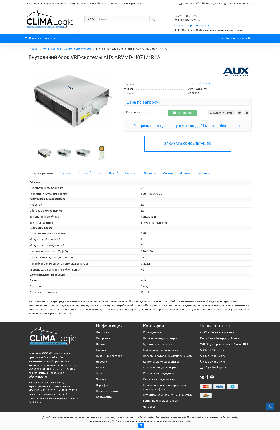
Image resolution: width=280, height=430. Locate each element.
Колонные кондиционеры (159, 367)
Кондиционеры (152, 332)
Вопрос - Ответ (108, 172)
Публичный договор (109, 355)
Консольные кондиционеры (161, 361)
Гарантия (131, 173)
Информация (134, 3)
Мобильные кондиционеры (160, 349)
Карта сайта (104, 396)
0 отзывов (205, 83)
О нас (99, 373)
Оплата (168, 173)
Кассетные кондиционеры (160, 379)
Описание (65, 173)
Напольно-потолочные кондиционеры (167, 355)
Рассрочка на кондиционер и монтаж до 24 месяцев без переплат (187, 126)
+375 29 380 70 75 (214, 361)
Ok (141, 425)
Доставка (150, 173)
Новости (101, 361)
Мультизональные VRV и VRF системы (67, 48)
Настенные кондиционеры (160, 338)
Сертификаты (105, 385)
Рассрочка (204, 173)
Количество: (134, 112)
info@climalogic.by (215, 367)
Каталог (52, 37)
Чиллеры (149, 406)
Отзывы (85, 172)
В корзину (183, 112)
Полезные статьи (107, 390)
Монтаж (184, 173)
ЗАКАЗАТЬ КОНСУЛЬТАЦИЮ (187, 143)
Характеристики (42, 173)
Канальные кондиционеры (160, 373)
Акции (74, 3)
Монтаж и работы (94, 3)
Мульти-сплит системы (158, 344)
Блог (116, 3)
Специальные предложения (47, 3)
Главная (34, 48)
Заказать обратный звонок (192, 25)
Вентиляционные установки (161, 400)
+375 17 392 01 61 (214, 349)
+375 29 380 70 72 (214, 355)
